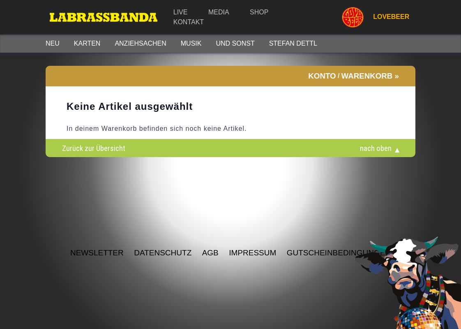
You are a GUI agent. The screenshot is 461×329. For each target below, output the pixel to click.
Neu (53, 43)
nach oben (376, 148)
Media (218, 12)
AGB (210, 252)
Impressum (252, 252)
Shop (259, 12)
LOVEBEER (372, 17)
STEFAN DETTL (293, 43)
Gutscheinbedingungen (339, 252)
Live (180, 12)
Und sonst (235, 43)
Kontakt (188, 22)
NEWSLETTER (97, 252)
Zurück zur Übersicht (93, 148)
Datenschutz (162, 252)
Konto (322, 76)
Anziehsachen (140, 43)
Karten (87, 43)
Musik (191, 43)
